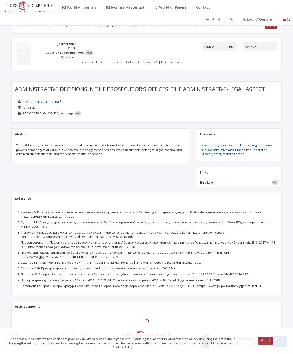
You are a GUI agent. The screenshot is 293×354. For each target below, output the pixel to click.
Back (271, 26)
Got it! (265, 340)
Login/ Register (258, 19)
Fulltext (208, 182)
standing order (233, 154)
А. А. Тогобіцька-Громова (41, 102)
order (217, 154)
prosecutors (209, 145)
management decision (235, 145)
